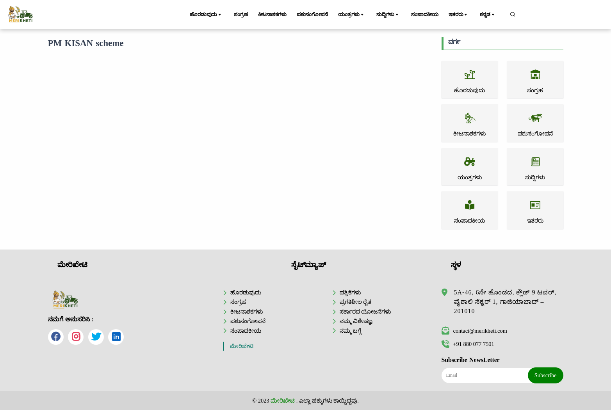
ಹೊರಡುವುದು (207, 15)
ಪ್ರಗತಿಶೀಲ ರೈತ (356, 302)
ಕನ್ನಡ (489, 15)
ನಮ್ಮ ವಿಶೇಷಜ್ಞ (356, 321)
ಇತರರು (462, 15)
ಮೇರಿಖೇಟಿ (241, 346)
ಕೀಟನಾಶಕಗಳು (273, 14)
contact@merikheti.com (474, 331)
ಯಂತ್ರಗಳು (356, 15)
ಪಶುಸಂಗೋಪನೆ (315, 14)
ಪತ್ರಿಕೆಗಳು (350, 292)
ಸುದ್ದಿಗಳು (391, 15)
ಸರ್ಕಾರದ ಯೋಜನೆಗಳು (365, 311)
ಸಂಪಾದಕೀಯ (426, 14)
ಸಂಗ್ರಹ (241, 14)
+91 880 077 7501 (468, 344)
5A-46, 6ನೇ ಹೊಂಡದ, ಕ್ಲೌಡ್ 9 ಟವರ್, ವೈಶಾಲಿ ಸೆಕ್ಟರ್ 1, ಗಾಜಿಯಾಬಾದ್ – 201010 (505, 301)
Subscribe (545, 375)
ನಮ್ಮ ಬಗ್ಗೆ (351, 331)
